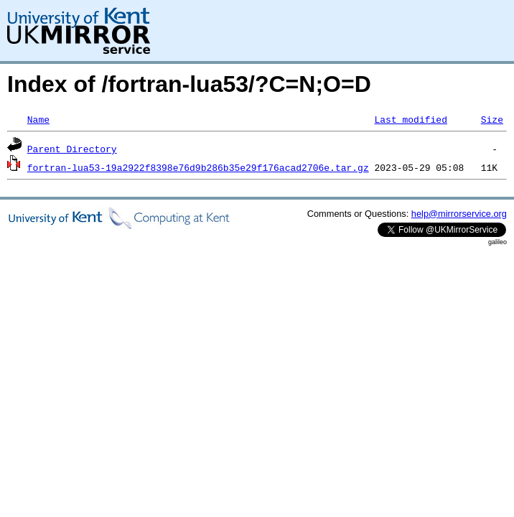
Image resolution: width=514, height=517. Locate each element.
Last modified (410, 119)
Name (38, 119)
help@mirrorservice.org (459, 213)
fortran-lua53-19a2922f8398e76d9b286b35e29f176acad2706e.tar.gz (198, 167)
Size (492, 119)
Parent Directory (72, 148)
